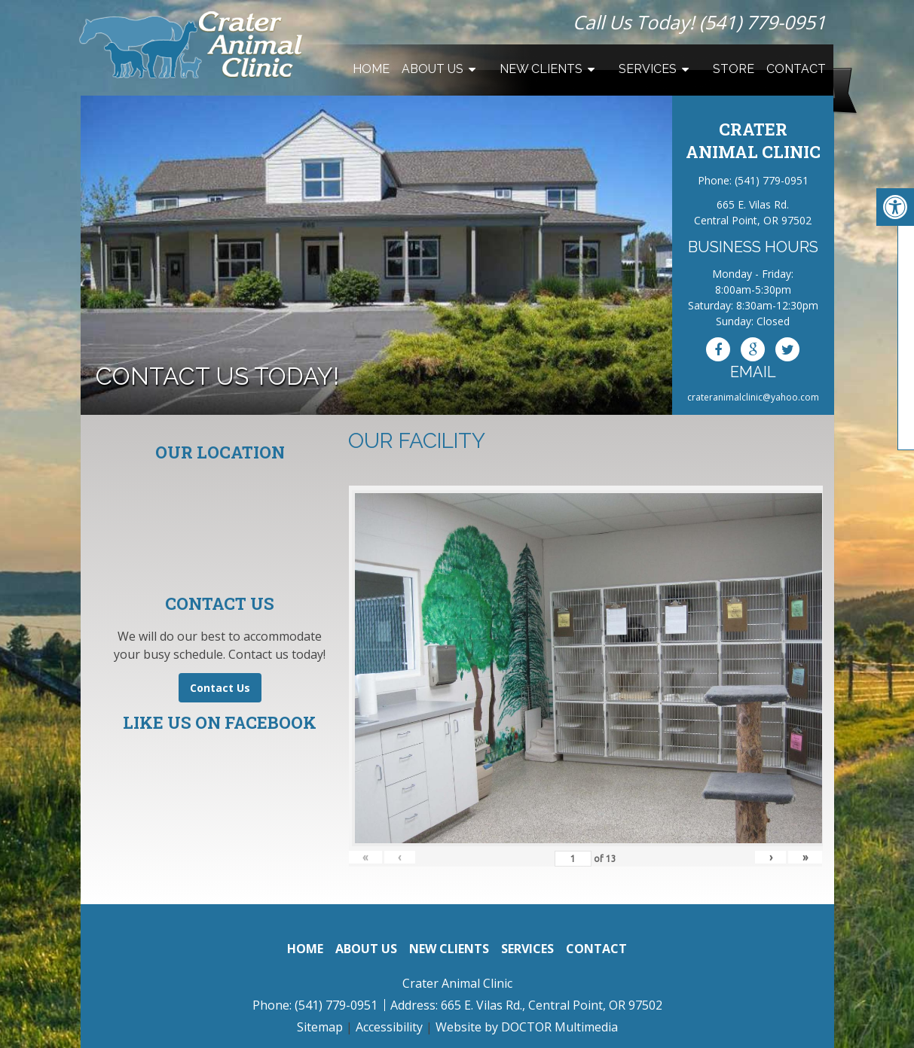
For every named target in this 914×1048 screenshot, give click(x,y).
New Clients (541, 69)
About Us (432, 69)
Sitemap (320, 1027)
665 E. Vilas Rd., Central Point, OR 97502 (551, 1005)
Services (648, 69)
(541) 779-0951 (762, 22)
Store (733, 69)
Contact (796, 69)
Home (371, 69)
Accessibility (389, 1027)
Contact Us (220, 688)
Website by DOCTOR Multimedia (527, 1027)
